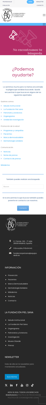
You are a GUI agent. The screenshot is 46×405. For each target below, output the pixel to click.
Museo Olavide (14, 341)
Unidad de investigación (14, 120)
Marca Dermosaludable (18, 284)
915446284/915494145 (22, 248)
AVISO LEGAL (33, 398)
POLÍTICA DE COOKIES (17, 398)
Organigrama (9, 116)
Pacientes (8, 134)
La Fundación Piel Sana (17, 324)
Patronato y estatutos (13, 113)
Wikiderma (5, 165)
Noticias (7, 152)
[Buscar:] (23, 186)
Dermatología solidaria (13, 141)
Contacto (23, 208)
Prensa (11, 345)
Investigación (13, 337)
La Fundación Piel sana (13, 109)
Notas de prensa (10, 155)
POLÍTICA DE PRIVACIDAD (29, 395)
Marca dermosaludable (13, 137)
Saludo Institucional (16, 320)
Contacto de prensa (12, 159)
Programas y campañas (13, 130)
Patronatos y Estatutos (17, 333)
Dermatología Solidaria (17, 288)
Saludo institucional (12, 106)
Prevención (13, 275)
